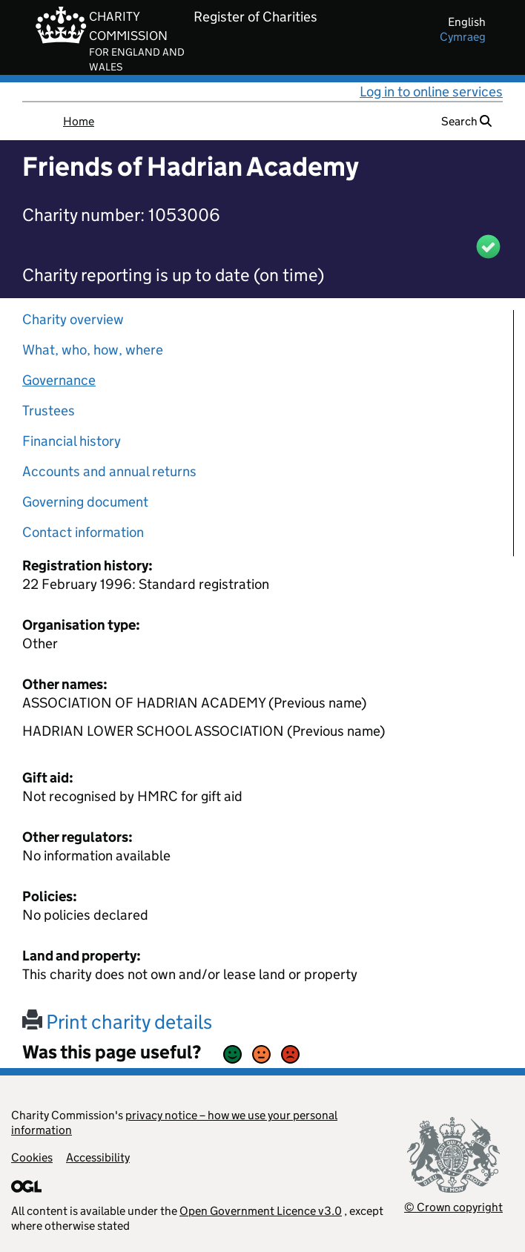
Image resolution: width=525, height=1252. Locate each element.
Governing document (85, 501)
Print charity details (117, 1021)
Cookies (32, 1157)
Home (78, 121)
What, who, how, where (92, 349)
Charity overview (73, 319)
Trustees (48, 410)
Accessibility (98, 1157)
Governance (59, 380)
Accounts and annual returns (109, 471)
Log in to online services (431, 91)
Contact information (83, 532)
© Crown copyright (453, 1207)
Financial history (71, 440)
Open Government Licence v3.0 (260, 1211)
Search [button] (466, 121)
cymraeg (463, 37)
